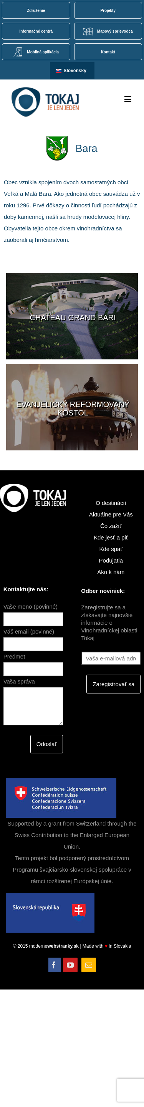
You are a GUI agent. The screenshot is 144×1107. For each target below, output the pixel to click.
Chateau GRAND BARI (73, 317)
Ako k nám (110, 572)
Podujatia (111, 560)
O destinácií (111, 503)
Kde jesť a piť (111, 537)
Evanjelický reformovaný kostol (72, 408)
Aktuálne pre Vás (111, 514)
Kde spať (110, 549)
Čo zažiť (111, 526)
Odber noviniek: (103, 590)
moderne (54, 946)
